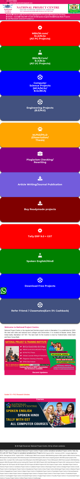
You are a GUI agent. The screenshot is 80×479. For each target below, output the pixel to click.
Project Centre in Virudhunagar (32, 478)
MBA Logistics (63, 455)
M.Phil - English (16, 455)
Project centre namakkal (46, 451)
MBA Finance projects (39, 455)
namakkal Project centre (63, 451)
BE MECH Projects (39, 464)
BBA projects (55, 460)
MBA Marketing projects (52, 455)
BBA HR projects (9, 462)
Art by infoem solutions (56, 446)
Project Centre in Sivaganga (21, 473)
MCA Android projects (24, 457)
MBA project (30, 455)
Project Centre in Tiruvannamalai (66, 476)
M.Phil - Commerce (56, 453)
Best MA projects (28, 460)
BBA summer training (20, 462)
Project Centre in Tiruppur (35, 476)
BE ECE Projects (29, 464)
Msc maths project (18, 460)
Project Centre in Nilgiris (20, 471)
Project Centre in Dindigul (59, 466)
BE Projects (3, 464)
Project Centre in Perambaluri (51, 471)
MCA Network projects (36, 457)
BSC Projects (29, 462)
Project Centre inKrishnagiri (54, 469)
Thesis (49, 460)
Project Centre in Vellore (17, 478)
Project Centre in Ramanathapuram (68, 471)
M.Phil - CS (23, 455)
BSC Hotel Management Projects (54, 462)
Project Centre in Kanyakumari (25, 469)
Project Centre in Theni (50, 473)
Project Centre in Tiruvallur (50, 476)
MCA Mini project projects (67, 457)
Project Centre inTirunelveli (20, 476)
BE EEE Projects (20, 464)
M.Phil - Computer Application (69, 453)
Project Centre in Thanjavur (36, 473)
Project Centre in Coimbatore (13, 466)
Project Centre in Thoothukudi (64, 473)
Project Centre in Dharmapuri (44, 466)
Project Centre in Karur (40, 469)
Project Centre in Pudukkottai (35, 471)
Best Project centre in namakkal (11, 451)
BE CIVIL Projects (49, 464)
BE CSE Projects (11, 464)
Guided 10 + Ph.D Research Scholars (17, 396)
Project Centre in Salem (6, 473)
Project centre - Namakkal (61, 464)
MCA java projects (13, 457)
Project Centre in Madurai (69, 469)
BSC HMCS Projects (39, 462)
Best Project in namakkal (17, 453)
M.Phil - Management (5, 455)
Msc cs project (8, 460)
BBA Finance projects (65, 460)
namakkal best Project (34, 453)
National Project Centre (30, 451)
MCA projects (3, 457)
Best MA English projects (40, 460)
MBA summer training (74, 455)
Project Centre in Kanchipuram (8, 469)
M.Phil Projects (46, 453)
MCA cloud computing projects (51, 457)
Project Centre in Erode (73, 466)
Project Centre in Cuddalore (28, 466)
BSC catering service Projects (71, 462)
